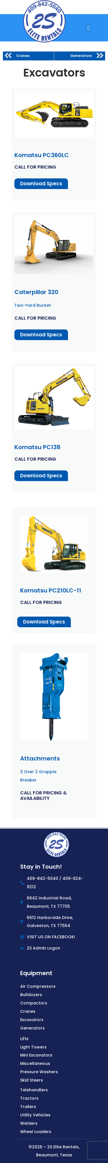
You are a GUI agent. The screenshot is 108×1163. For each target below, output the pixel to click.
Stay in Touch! (41, 867)
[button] (88, 28)
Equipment (36, 973)
